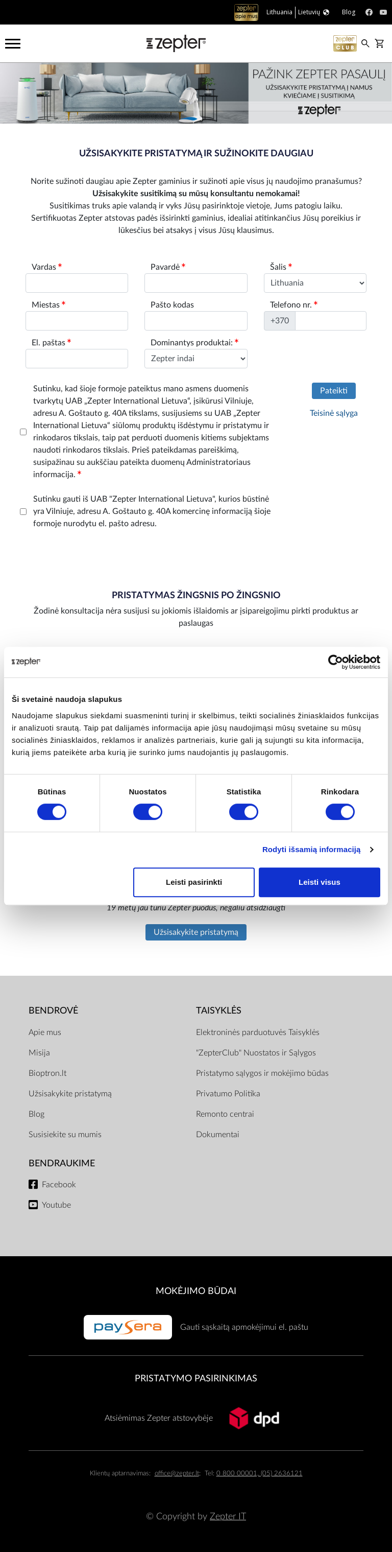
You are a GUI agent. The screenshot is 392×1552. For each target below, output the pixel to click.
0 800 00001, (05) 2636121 (259, 1473)
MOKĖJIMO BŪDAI (196, 1291)
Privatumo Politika (228, 1094)
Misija (39, 1053)
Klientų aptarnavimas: (120, 1473)
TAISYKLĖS (218, 1010)
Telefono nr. (293, 305)
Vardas (47, 267)
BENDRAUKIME (62, 1163)
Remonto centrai (225, 1114)
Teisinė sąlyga (334, 413)
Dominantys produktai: (194, 343)
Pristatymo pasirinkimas (196, 1378)
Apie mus (45, 1032)
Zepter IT (228, 1516)
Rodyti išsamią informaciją (311, 849)
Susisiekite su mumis (65, 1135)
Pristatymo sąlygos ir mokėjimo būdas (262, 1073)
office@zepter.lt (177, 1473)
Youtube (56, 1205)
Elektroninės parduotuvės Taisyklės (258, 1032)
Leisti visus (319, 882)
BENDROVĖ (53, 1010)
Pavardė (168, 267)
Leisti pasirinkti (194, 882)
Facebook (59, 1185)
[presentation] (97, 558)
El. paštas (51, 343)
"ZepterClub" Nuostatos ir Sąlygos (256, 1053)
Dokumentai (217, 1135)
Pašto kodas (172, 305)
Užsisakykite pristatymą (196, 932)
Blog (36, 1114)
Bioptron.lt (47, 1073)
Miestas (48, 305)
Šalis (281, 267)
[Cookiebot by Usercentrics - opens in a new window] (335, 662)
